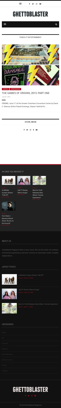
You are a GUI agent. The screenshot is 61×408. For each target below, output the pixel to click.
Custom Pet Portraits (9, 148)
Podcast (5, 343)
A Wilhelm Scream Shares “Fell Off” (7, 192)
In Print (4, 365)
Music (34, 188)
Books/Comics (7, 360)
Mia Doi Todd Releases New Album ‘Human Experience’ (38, 304)
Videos (4, 188)
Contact (5, 371)
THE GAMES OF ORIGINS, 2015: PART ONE (26, 93)
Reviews (5, 349)
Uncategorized (15, 89)
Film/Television (7, 354)
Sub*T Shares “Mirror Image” (28, 290)
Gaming (5, 89)
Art (3, 338)
